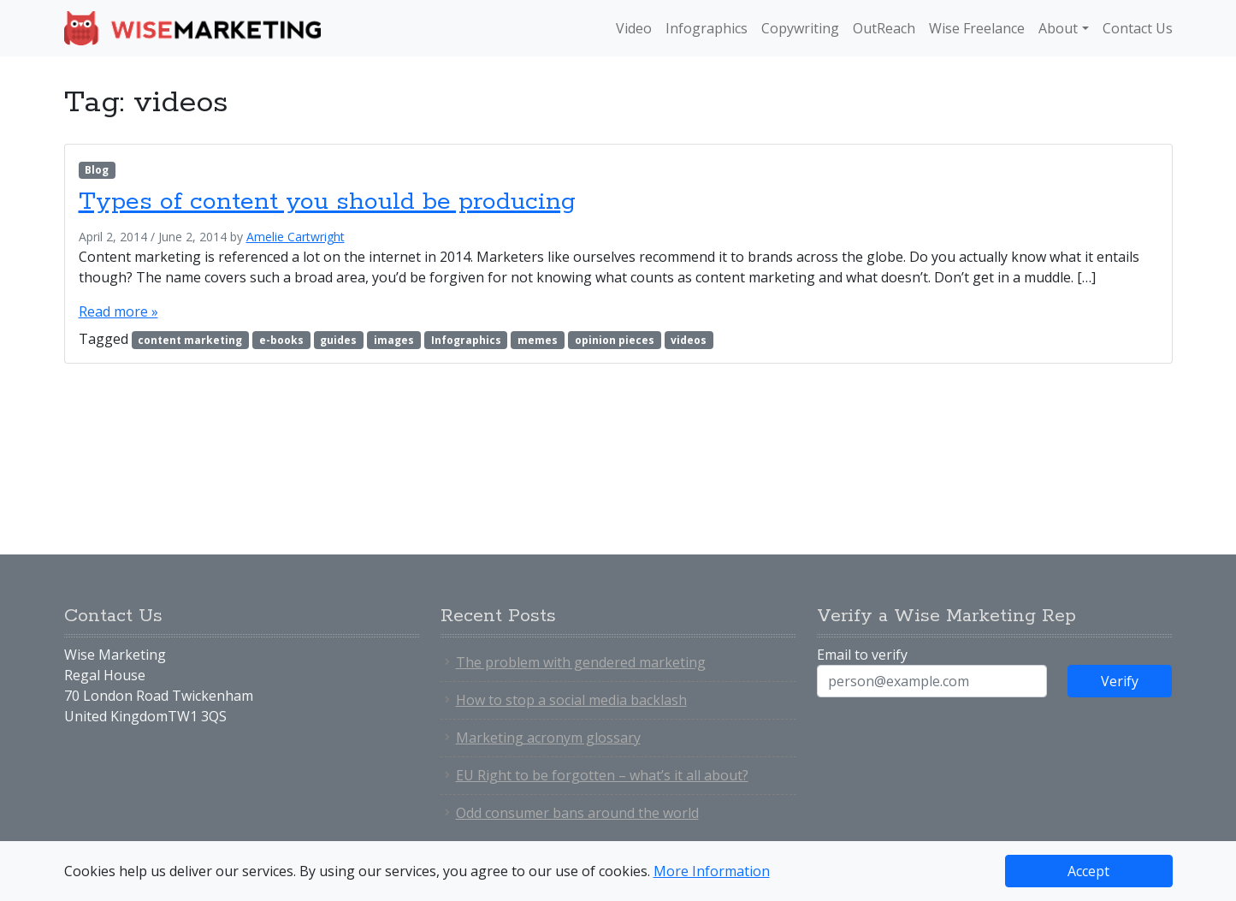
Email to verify (862, 654)
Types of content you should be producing (327, 202)
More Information (711, 871)
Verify (1119, 681)
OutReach (884, 28)
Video (634, 28)
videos (689, 340)
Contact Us (1138, 28)
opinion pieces (614, 340)
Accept (1088, 871)
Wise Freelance (977, 28)
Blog (97, 170)
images (394, 340)
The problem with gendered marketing (581, 662)
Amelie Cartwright (295, 236)
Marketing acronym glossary (548, 737)
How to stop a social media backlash (571, 700)
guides (338, 340)
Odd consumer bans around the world (577, 812)
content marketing (190, 340)
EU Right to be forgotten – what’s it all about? (602, 775)
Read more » (118, 311)
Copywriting (800, 28)
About (1058, 28)
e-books (281, 340)
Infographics (706, 28)
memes (537, 340)
